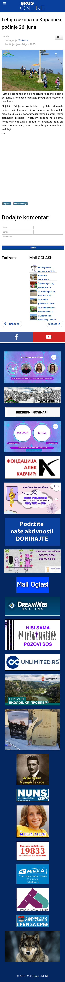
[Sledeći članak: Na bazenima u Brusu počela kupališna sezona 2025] (54, 324)
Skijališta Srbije (20, 203)
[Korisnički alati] (59, 37)
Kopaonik (7, 203)
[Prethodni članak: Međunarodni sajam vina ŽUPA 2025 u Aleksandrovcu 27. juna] (12, 324)
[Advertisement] (32, 168)
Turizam (23, 40)
